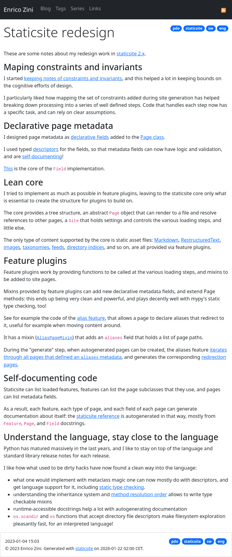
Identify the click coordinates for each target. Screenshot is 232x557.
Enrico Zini (18, 9)
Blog (45, 8)
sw (210, 28)
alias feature (91, 318)
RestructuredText (200, 240)
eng (222, 28)
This (8, 168)
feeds (58, 247)
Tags (61, 8)
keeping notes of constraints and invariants (73, 78)
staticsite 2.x (131, 53)
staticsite (193, 28)
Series (77, 8)
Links (95, 8)
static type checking (121, 487)
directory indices (85, 247)
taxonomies (36, 247)
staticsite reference (98, 416)
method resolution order (139, 494)
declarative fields (90, 137)
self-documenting (42, 156)
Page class (152, 137)
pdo (176, 28)
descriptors (46, 149)
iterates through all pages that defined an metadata (115, 353)
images (12, 247)
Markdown (166, 240)
